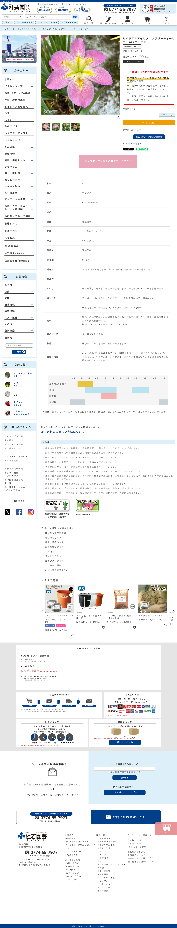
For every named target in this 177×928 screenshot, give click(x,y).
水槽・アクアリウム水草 (17, 92)
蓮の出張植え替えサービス (78, 841)
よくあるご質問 (53, 565)
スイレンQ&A (73, 873)
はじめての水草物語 (55, 532)
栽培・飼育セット (14, 160)
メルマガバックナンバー (141, 846)
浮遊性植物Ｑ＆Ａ (54, 546)
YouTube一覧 (135, 840)
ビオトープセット (13, 436)
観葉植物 (9, 154)
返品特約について (132, 130)
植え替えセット (12, 448)
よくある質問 (11, 460)
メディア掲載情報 (13, 468)
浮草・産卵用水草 (14, 99)
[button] (42, 611)
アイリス (101, 861)
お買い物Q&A (73, 863)
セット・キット (105, 884)
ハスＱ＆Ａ (51, 551)
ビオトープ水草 (13, 86)
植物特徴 (19, 304)
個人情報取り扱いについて (141, 861)
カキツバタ (11, 126)
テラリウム (11, 166)
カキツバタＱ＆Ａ (54, 560)
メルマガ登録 (134, 843)
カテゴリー (19, 285)
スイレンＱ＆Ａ (53, 556)
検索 (75, 16)
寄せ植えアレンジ (13, 440)
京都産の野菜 (12, 260)
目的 (19, 291)
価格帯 (19, 338)
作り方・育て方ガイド (16, 456)
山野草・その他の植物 (17, 216)
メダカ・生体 (12, 186)
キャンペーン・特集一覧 (140, 835)
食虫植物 (9, 147)
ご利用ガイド (71, 854)
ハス (41, 22)
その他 (19, 324)
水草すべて (11, 79)
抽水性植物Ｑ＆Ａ (54, 542)
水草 (8, 22)
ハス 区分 (19, 317)
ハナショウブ (12, 140)
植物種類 (19, 311)
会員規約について (136, 855)
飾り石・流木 (12, 179)
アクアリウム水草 (24, 22)
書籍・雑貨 (102, 890)
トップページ (9, 29)
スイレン (53, 22)
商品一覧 (100, 835)
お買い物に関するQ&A (57, 570)
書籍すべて (11, 223)
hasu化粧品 (11, 245)
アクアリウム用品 (14, 199)
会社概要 (69, 835)
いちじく (9, 253)
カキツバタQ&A (74, 876)
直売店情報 (70, 838)
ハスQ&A (70, 869)
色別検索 (19, 330)
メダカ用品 (11, 192)
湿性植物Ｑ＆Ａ (53, 537)
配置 (19, 298)
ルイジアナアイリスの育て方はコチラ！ (108, 161)
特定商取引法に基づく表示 (141, 858)
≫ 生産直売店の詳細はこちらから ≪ (34, 680)
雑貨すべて (11, 231)
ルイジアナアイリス (27, 29)
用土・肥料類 (12, 173)
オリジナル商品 (105, 887)
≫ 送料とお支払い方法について (63, 432)
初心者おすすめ (69, 22)
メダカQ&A (71, 879)
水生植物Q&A (73, 866)
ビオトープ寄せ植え (16, 106)
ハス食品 (9, 238)
